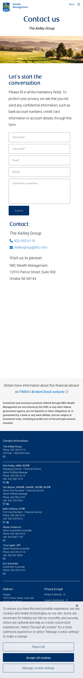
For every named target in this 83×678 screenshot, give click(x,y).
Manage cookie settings (38, 668)
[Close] (77, 605)
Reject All (38, 647)
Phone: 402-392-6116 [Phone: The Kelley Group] (14, 449)
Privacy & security (53, 594)
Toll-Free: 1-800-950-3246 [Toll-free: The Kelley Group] (16, 453)
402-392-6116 (22, 241)
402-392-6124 (17, 533)
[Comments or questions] (39, 191)
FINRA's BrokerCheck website (42, 392)
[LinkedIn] (8, 482)
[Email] (39, 160)
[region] (41, 639)
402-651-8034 (15, 555)
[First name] (39, 137)
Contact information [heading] (15, 441)
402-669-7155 (15, 537)
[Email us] (4, 456)
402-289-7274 (15, 479)
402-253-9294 (15, 500)
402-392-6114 (17, 475)
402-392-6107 (17, 497)
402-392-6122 (17, 570)
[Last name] (39, 149)
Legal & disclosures (54, 600)
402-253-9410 (15, 518)
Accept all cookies (38, 658)
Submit (19, 210)
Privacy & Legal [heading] (53, 589)
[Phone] (39, 172)
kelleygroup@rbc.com (28, 247)
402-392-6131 (17, 515)
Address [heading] (8, 589)
